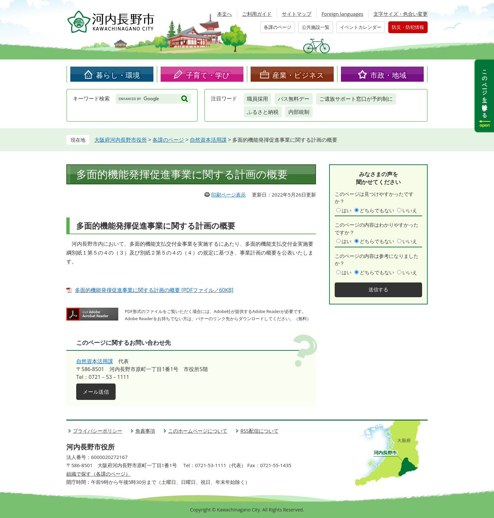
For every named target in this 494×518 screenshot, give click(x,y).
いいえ (409, 210)
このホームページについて (197, 430)
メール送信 (96, 391)
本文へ (224, 13)
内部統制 (298, 111)
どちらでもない (377, 210)
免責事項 (145, 430)
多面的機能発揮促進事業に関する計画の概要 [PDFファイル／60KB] (154, 290)
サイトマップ (296, 13)
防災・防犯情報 (408, 27)
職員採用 (257, 98)
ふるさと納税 (263, 111)
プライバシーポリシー (97, 430)
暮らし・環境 (118, 75)
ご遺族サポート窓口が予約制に (356, 98)
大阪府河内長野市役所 (120, 139)
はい (346, 210)
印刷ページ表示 (228, 194)
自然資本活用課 (208, 139)
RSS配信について (259, 430)
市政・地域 (388, 75)
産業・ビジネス (298, 75)
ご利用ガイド (257, 13)
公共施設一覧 (315, 27)
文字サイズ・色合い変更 (400, 13)
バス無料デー (293, 98)
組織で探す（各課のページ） (98, 473)
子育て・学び (208, 75)
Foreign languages (342, 13)
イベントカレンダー (360, 27)
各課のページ (277, 27)
